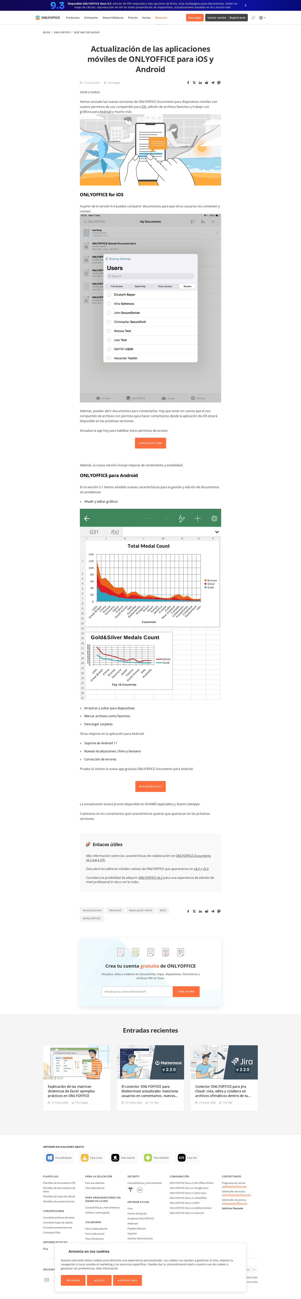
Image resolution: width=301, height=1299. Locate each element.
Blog (46, 32)
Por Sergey (114, 82)
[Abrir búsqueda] (253, 17)
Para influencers (94, 1238)
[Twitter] (194, 82)
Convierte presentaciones (57, 1227)
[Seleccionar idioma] (262, 17)
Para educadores (94, 1188)
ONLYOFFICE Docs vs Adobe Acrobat (190, 1208)
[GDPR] (140, 1190)
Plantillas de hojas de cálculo (59, 1196)
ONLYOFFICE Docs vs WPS (184, 1203)
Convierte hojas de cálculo (58, 1222)
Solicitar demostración (140, 1238)
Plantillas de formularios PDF (59, 1183)
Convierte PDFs (51, 1232)
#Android (115, 910)
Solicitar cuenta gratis (97, 1212)
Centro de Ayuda (137, 1213)
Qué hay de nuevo (86, 32)
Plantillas (50, 1176)
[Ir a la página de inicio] (47, 17)
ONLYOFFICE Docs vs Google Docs (189, 1188)
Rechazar (73, 1280)
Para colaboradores (96, 1228)
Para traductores (94, 1233)
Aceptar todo (127, 1280)
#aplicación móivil (140, 910)
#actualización (92, 910)
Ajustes (99, 1280)
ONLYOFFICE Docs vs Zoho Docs (188, 1193)
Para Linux (96, 1157)
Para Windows (63, 1157)
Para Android (161, 1157)
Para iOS (192, 1157)
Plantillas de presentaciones (59, 1201)
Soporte (132, 1233)
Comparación (179, 1176)
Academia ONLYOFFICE (140, 1218)
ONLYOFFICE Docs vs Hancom (187, 1213)
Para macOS (128, 1157)
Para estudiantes (94, 1183)
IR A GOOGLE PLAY (150, 786)
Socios (146, 17)
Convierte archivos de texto (58, 1217)
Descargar (194, 17)
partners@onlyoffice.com (236, 1195)
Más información (107, 1268)
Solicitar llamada (232, 1208)
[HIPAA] (130, 1190)
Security (133, 1176)
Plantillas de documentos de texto (59, 1189)
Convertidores (53, 1211)
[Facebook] (188, 82)
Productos (73, 17)
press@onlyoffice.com (234, 1203)
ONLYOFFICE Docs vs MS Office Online (191, 1183)
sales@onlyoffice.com (234, 1186)
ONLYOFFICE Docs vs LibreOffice (188, 1198)
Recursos (161, 17)
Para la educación (98, 1176)
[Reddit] (206, 82)
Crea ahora (186, 991)
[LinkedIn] (200, 82)
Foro (130, 1208)
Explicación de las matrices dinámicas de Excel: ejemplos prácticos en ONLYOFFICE (71, 1091)
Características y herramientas (102, 1207)
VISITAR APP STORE (150, 443)
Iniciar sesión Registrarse (227, 17)
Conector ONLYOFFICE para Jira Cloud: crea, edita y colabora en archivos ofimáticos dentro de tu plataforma (221, 1091)
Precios (133, 17)
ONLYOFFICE (62, 32)
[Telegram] (212, 82)
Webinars (132, 1223)
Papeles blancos (136, 1228)
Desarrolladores (113, 17)
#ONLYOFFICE (92, 918)
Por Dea (154, 1102)
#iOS (163, 910)
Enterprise (91, 17)
